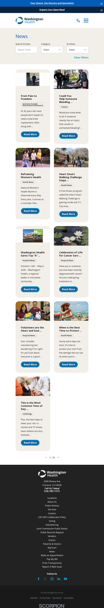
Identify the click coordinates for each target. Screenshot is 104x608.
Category (45, 44)
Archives (71, 44)
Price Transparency (52, 562)
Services (52, 509)
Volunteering (52, 524)
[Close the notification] (101, 4)
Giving (52, 520)
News (52, 551)
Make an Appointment (52, 555)
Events (52, 540)
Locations (52, 498)
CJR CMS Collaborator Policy (52, 517)
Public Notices (52, 505)
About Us (52, 501)
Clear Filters (81, 57)
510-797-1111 (52, 491)
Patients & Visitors (52, 543)
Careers (52, 513)
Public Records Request (52, 532)
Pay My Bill (52, 559)
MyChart (52, 547)
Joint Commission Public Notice (52, 528)
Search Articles (23, 44)
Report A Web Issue (52, 566)
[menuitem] (34, 597)
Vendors (52, 536)
